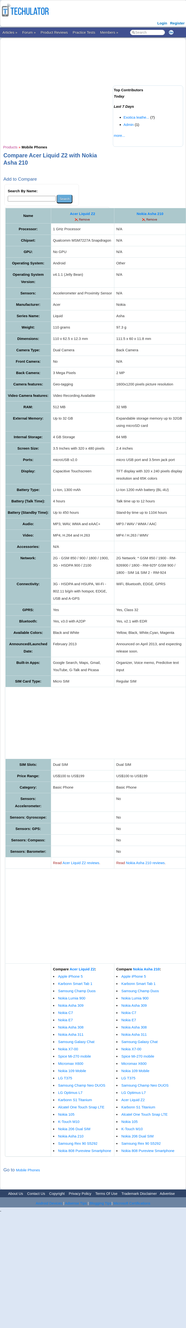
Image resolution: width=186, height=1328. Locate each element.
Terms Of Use (106, 1193)
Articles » (9, 32)
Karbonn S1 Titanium (75, 1100)
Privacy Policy (80, 1193)
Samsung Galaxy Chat (76, 1042)
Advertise (167, 1193)
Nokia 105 (66, 1114)
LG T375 (65, 1078)
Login (162, 23)
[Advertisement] (55, 91)
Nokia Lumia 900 (71, 998)
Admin (129, 125)
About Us (15, 1193)
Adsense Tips (76, 1203)
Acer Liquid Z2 (82, 214)
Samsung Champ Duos (77, 991)
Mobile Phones (28, 1170)
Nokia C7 (65, 1013)
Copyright (57, 1193)
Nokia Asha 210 (150, 214)
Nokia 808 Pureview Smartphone (84, 1151)
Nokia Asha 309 (71, 1005)
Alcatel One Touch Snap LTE (81, 1107)
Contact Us (36, 1193)
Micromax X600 (70, 1063)
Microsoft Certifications (132, 1203)
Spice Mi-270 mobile (74, 1056)
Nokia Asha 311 (71, 1034)
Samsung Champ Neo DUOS (81, 1085)
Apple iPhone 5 (70, 976)
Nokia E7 (65, 1020)
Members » (109, 32)
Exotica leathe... (136, 117)
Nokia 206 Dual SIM (74, 1129)
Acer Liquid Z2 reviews (80, 863)
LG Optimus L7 (70, 1092)
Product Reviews (54, 32)
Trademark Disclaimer (139, 1193)
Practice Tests (84, 32)
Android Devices (49, 1203)
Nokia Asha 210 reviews (145, 863)
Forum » (29, 32)
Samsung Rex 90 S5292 (78, 1143)
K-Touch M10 (68, 1122)
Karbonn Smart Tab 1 (75, 984)
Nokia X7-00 (68, 1049)
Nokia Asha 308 (71, 1027)
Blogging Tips (101, 1203)
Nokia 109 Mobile (72, 1071)
